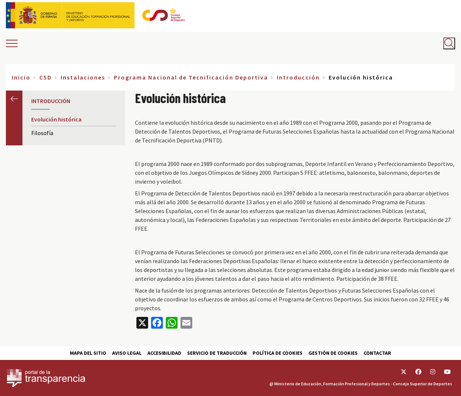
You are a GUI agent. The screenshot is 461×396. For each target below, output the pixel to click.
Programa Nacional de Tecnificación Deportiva (191, 77)
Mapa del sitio (88, 353)
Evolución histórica (56, 119)
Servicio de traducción (217, 353)
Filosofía (42, 133)
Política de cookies (278, 353)
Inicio (21, 77)
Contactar (377, 353)
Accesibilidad (164, 353)
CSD (45, 77)
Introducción (298, 77)
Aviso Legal (127, 353)
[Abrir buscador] (449, 43)
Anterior (14, 99)
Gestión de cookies (333, 353)
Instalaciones (83, 77)
